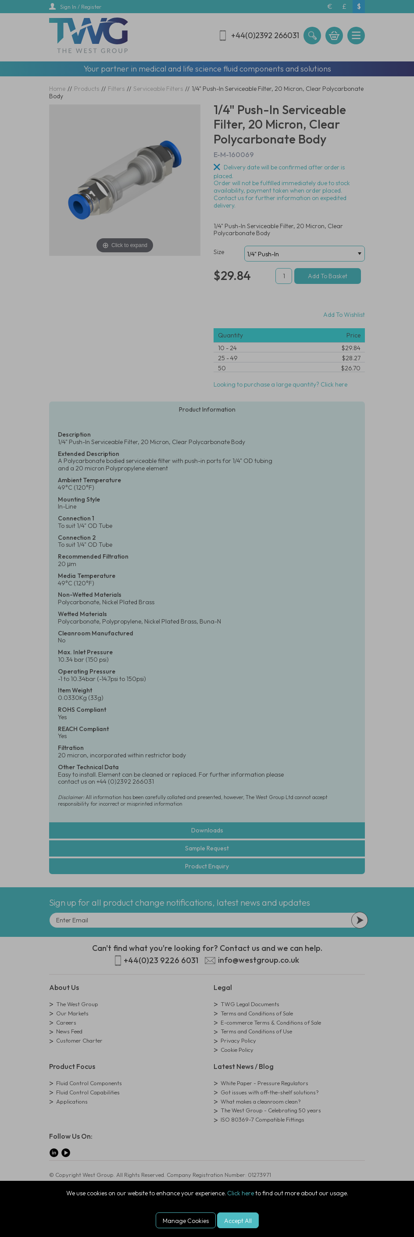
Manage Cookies (186, 1221)
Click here (240, 1193)
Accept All (238, 1221)
